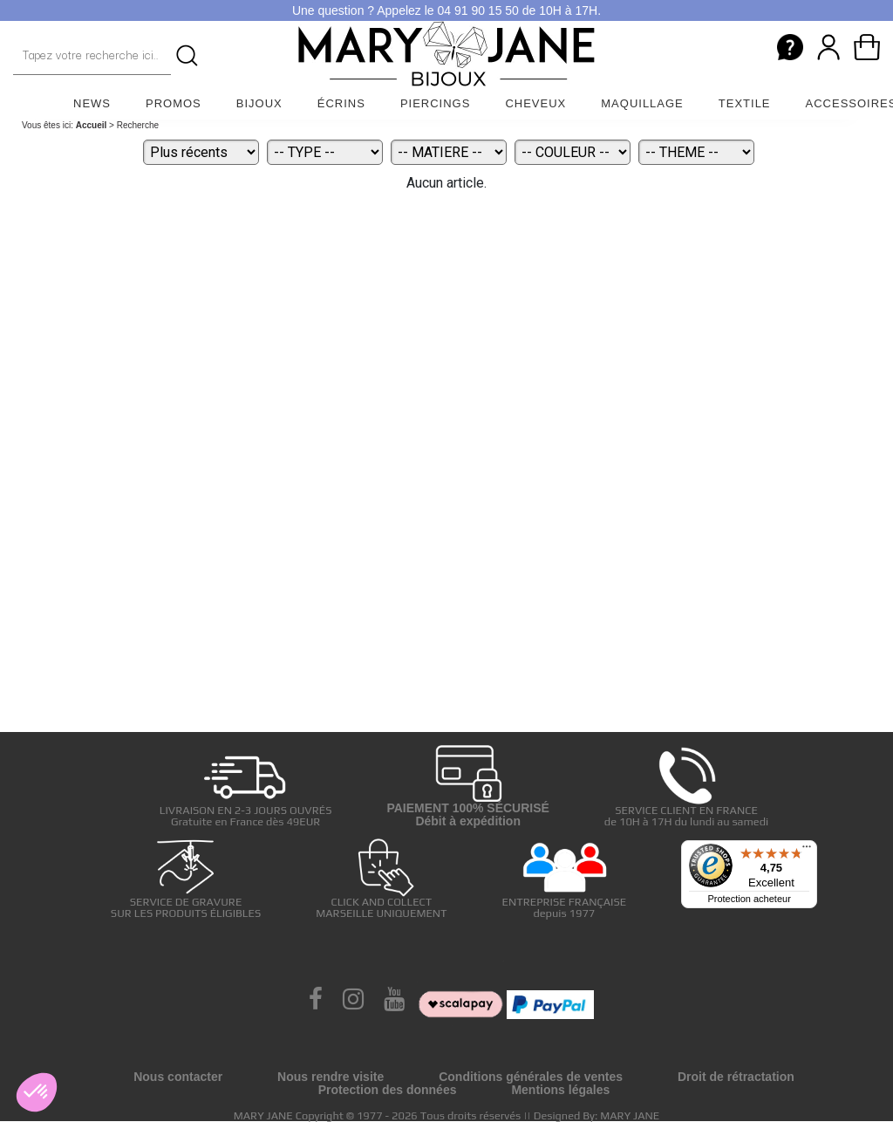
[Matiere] (449, 152)
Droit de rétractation (736, 1077)
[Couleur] (573, 152)
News (92, 103)
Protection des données (387, 1090)
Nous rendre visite (330, 1077)
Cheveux (535, 103)
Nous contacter (177, 1077)
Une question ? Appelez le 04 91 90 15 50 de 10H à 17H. (446, 10)
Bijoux (259, 103)
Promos (173, 103)
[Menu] (806, 850)
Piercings (435, 103)
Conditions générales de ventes (531, 1077)
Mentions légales (560, 1090)
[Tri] (201, 152)
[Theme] (696, 152)
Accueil (91, 125)
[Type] (325, 152)
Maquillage (642, 103)
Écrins (341, 103)
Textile (745, 103)
